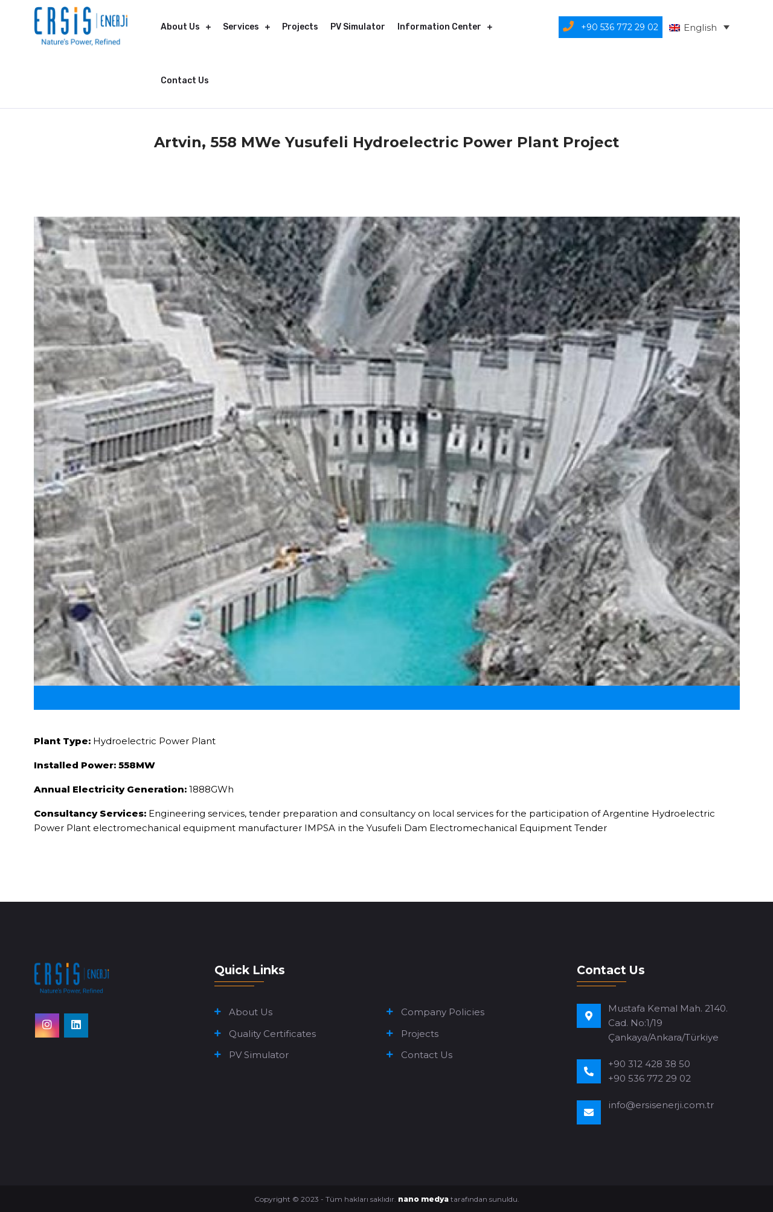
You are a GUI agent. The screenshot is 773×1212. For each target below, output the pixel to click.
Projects (300, 27)
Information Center (439, 27)
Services (241, 27)
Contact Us (185, 80)
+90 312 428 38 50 (649, 1064)
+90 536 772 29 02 (649, 1078)
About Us (180, 27)
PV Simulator (357, 27)
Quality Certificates (272, 1033)
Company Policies (442, 1012)
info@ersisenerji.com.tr (661, 1105)
